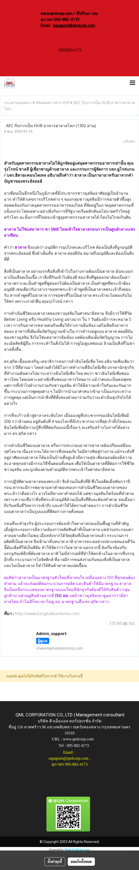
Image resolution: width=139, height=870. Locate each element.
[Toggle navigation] (132, 83)
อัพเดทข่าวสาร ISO (52, 102)
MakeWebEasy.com (77, 849)
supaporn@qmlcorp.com (74, 25)
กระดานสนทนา (18, 102)
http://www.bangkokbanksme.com (47, 613)
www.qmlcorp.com (78, 739)
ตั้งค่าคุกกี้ (55, 861)
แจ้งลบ (129, 141)
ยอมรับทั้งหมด (81, 861)
